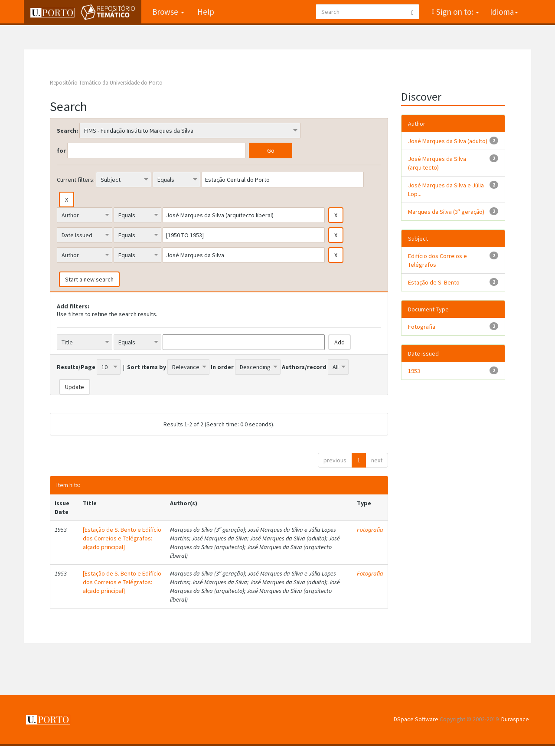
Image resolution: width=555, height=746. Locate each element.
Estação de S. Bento (434, 282)
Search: (67, 130)
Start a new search (89, 279)
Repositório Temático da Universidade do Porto (106, 82)
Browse (168, 12)
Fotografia (370, 529)
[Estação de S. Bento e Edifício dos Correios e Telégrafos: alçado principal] (122, 538)
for (61, 150)
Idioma (504, 12)
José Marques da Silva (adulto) (447, 141)
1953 (414, 371)
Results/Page (76, 367)
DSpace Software (416, 719)
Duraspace (515, 719)
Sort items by (146, 367)
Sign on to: (456, 12)
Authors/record (304, 367)
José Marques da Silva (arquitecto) (437, 163)
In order (222, 367)
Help (205, 12)
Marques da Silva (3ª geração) (446, 212)
